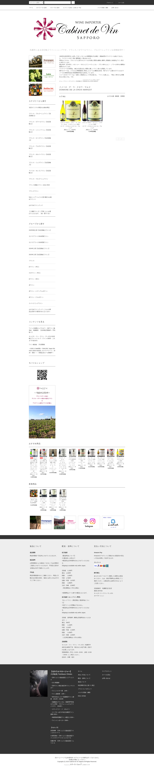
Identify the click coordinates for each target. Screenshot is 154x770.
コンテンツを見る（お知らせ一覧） (71, 7)
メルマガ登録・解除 (101, 7)
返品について (82, 682)
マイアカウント (107, 671)
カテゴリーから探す (40, 7)
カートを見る (106, 675)
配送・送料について (84, 678)
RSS (79, 696)
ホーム (31, 7)
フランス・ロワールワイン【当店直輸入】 (73, 81)
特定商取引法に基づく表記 (86, 685)
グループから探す (54, 7)
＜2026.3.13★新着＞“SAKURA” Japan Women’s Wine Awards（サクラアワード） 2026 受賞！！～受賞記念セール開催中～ (42, 350)
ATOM (84, 696)
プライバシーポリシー (85, 689)
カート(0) (120, 2)
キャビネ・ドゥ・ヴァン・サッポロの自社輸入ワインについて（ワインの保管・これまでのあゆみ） (42, 338)
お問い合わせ (113, 7)
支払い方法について (84, 675)
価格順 (117, 96)
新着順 (123, 96)
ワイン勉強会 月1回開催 (37, 344)
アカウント (108, 2)
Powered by (77, 764)
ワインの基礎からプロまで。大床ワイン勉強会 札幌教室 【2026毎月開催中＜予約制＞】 (42, 330)
